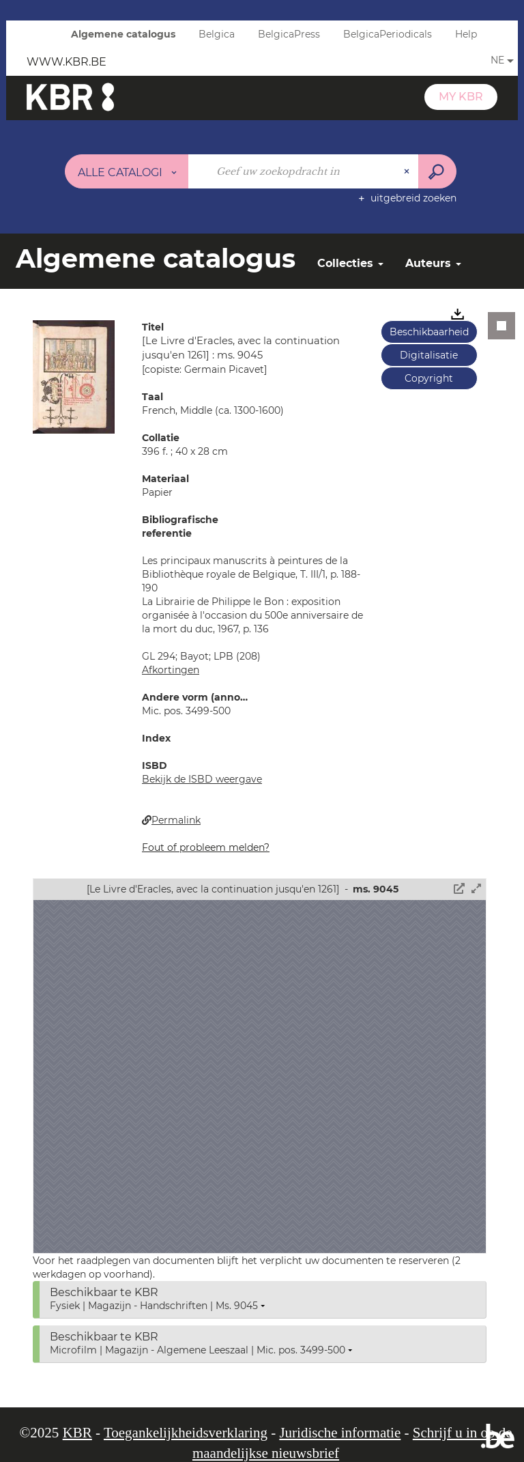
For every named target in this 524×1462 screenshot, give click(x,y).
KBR (77, 1432)
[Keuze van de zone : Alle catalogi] (127, 171)
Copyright (429, 378)
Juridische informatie (340, 1432)
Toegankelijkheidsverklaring (185, 1432)
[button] (74, 376)
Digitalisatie (429, 355)
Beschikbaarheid (429, 332)
